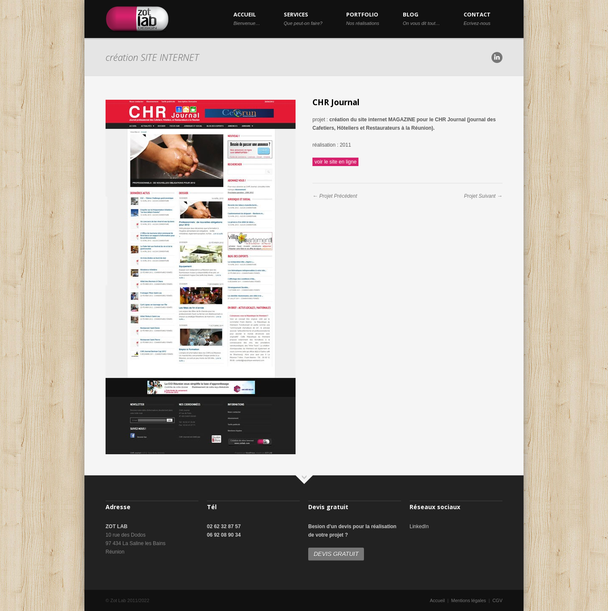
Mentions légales (468, 600)
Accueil (437, 600)
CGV (497, 600)
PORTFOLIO (362, 18)
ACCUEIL (246, 18)
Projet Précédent (338, 196)
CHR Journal (335, 102)
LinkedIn (419, 526)
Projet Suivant (480, 196)
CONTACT (477, 18)
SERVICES (303, 18)
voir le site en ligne (335, 162)
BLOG (421, 18)
